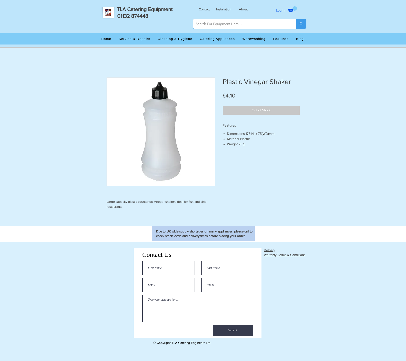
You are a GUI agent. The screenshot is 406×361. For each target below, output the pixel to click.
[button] (204, 9)
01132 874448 (132, 16)
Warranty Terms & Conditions (284, 255)
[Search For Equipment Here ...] (241, 24)
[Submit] (233, 330)
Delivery (269, 250)
